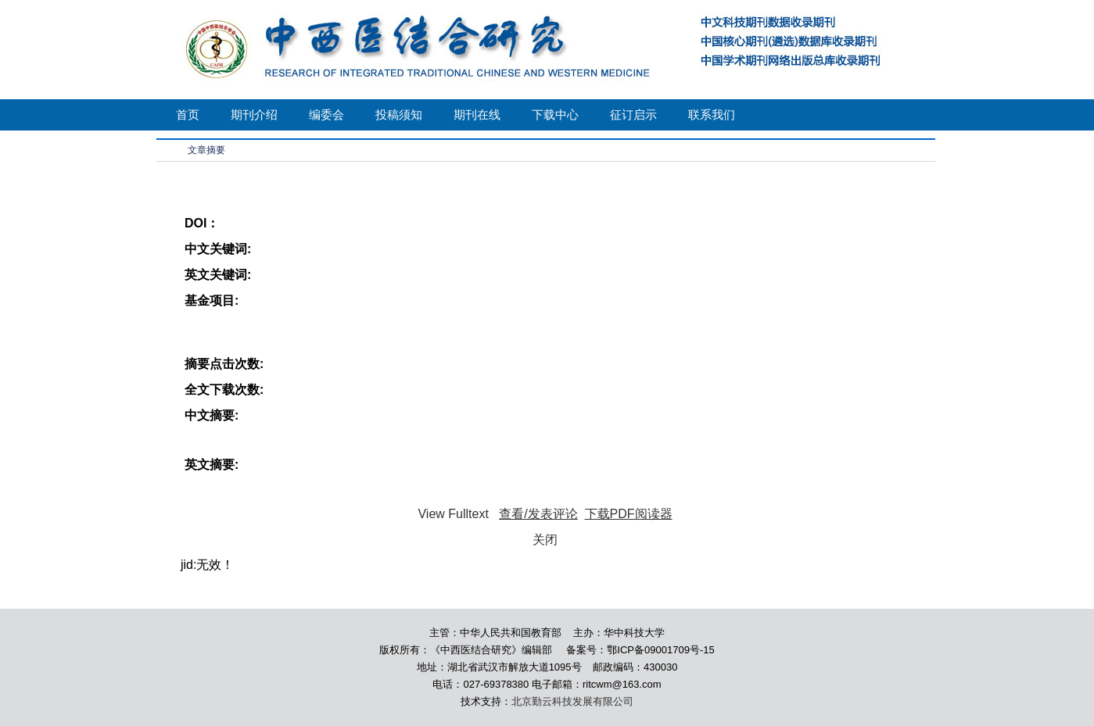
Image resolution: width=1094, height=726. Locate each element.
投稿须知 (398, 114)
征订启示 (633, 114)
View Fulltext (453, 513)
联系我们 (711, 114)
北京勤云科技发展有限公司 (572, 701)
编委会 (326, 114)
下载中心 (555, 114)
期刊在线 (477, 114)
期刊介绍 (254, 114)
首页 (187, 114)
